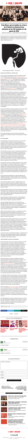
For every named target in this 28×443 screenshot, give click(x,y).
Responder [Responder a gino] (25, 340)
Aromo (14, 32)
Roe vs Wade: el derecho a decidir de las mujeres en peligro (23, 329)
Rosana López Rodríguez (14, 286)
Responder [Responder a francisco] (25, 348)
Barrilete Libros (18, 436)
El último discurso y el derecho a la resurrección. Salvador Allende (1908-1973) (17, 401)
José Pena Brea (10, 79)
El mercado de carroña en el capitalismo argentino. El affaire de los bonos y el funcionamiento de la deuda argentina (15, 420)
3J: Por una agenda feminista (13, 329)
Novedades (24, 32)
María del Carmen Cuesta (9, 263)
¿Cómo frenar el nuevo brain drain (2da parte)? (17, 395)
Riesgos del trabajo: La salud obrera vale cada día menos (17, 413)
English (10, 437)
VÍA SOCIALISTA (16, 437)
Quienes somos (6, 436)
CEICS (24, 436)
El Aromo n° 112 (19, 32)
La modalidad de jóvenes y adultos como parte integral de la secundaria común (17, 407)
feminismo (16, 313)
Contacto (12, 436)
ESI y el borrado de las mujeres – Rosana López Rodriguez (5, 329)
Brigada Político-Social (11, 88)
